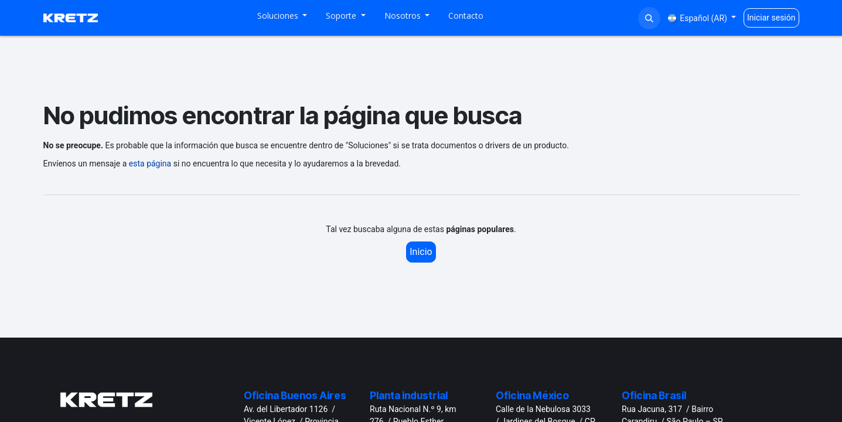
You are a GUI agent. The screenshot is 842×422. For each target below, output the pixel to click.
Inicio (421, 251)
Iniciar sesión (771, 17)
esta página (150, 163)
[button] (649, 18)
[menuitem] (282, 18)
